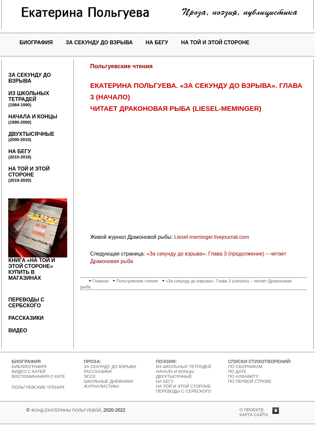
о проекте (252, 409)
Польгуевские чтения (137, 280)
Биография (36, 42)
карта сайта (254, 414)
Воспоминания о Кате (38, 376)
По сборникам (245, 366)
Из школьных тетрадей (28, 99)
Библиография (29, 366)
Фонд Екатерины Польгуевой (66, 410)
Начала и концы (32, 119)
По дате (237, 371)
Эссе (90, 376)
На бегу (157, 42)
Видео (17, 330)
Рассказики (26, 318)
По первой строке (250, 381)
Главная (100, 280)
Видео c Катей (29, 371)
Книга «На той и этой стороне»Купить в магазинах (37, 239)
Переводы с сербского (26, 302)
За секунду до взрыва (99, 42)
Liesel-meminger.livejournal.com (211, 237)
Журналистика (101, 386)
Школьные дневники (108, 381)
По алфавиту (243, 376)
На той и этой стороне (215, 42)
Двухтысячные (31, 136)
